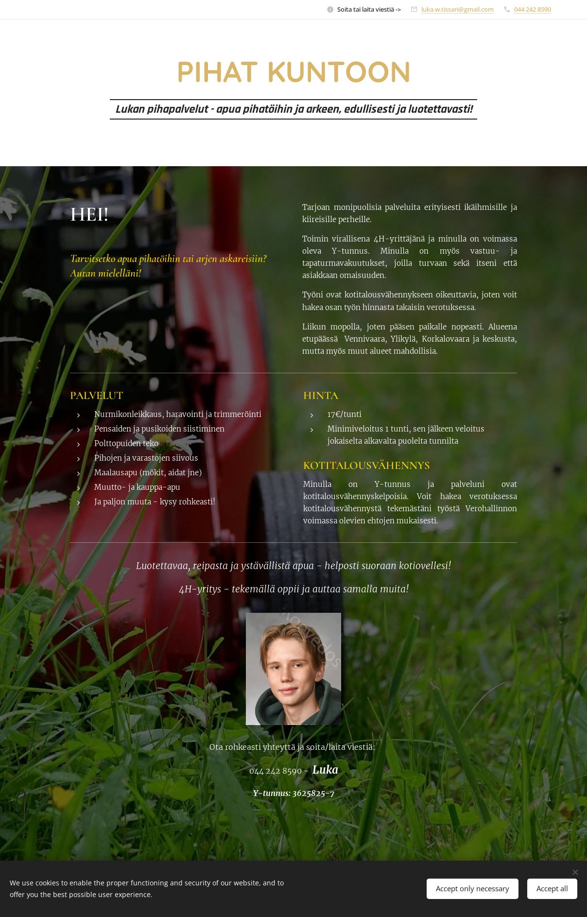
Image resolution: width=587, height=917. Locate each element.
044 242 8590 (532, 9)
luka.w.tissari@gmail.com (457, 9)
